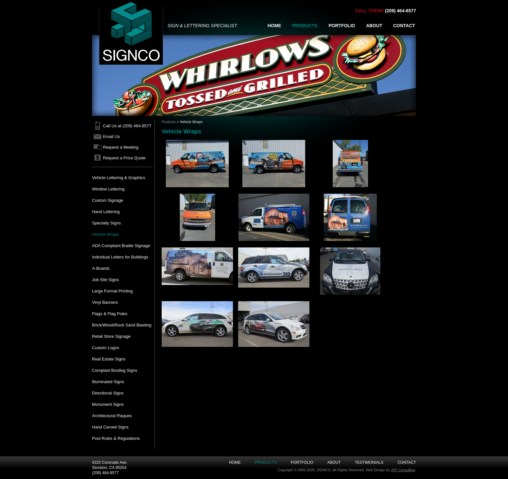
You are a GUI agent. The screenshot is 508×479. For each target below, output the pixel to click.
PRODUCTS (305, 25)
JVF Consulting (403, 470)
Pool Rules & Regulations (116, 438)
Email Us (111, 136)
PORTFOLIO (342, 25)
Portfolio (302, 462)
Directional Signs (108, 393)
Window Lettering (108, 189)
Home (235, 462)
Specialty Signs (106, 223)
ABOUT (374, 25)
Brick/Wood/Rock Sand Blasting (121, 325)
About (334, 462)
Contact (407, 462)
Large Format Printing (112, 291)
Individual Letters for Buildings (120, 257)
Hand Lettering (106, 211)
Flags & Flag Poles (109, 313)
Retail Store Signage (111, 336)
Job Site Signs (105, 279)
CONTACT (404, 25)
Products (169, 122)
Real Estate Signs (108, 359)
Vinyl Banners (105, 302)
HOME (274, 25)
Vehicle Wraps (105, 234)
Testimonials (369, 462)
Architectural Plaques (112, 415)
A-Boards (101, 268)
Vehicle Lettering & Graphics (118, 177)
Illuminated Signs (108, 381)
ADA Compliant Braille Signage (121, 245)
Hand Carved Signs (110, 427)
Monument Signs (108, 404)
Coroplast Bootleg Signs (114, 370)
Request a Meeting (120, 147)
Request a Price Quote (124, 157)
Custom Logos (105, 347)
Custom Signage (107, 200)
